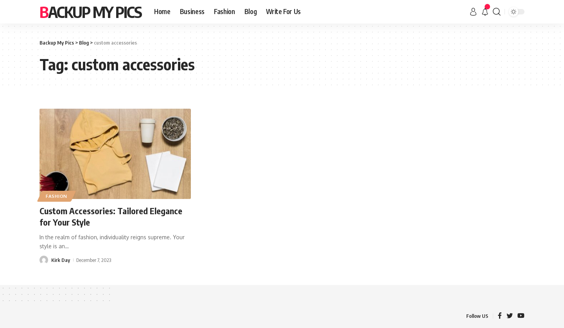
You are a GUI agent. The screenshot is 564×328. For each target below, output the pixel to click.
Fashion (56, 196)
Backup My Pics (91, 11)
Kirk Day (60, 260)
